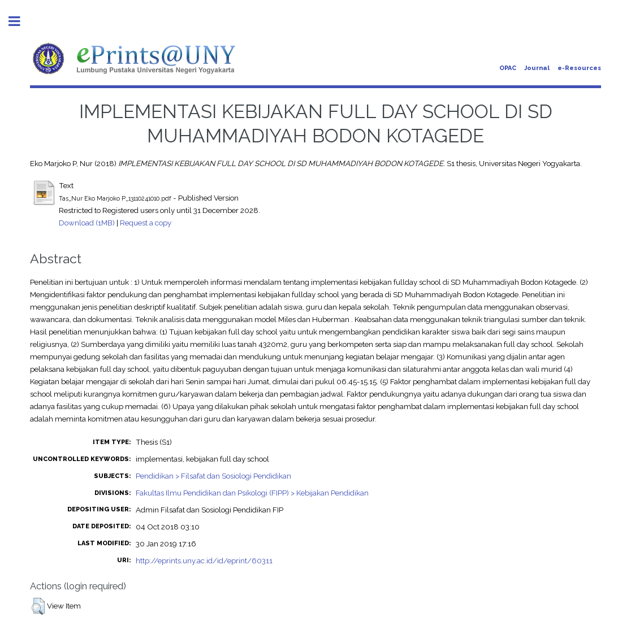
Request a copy (145, 222)
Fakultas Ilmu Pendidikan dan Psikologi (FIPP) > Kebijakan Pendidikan (252, 492)
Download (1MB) (87, 222)
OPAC (507, 68)
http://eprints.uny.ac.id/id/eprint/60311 (204, 560)
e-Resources (579, 68)
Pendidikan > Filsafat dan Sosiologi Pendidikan (213, 475)
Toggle (20, 21)
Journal (537, 68)
